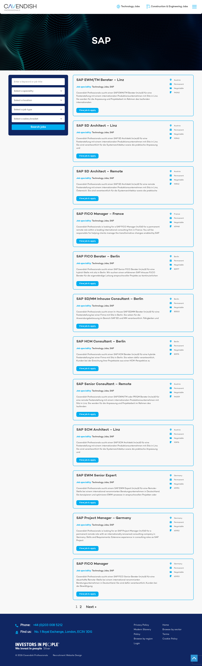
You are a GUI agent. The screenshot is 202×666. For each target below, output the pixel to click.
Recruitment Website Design (67, 655)
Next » (91, 607)
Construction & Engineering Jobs (167, 6)
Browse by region (143, 638)
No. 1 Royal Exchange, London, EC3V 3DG (63, 631)
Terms (165, 634)
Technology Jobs (128, 6)
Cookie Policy (169, 638)
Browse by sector (171, 629)
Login (137, 643)
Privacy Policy (141, 624)
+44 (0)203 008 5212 (48, 625)
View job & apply (87, 110)
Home (165, 624)
